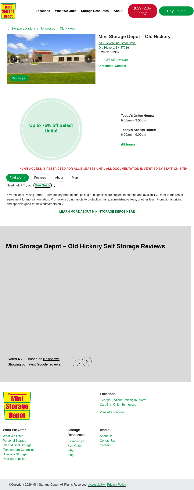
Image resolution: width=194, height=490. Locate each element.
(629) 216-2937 (142, 11)
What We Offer (66, 11)
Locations (43, 11)
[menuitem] (44, 11)
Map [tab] (75, 177)
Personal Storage (14, 440)
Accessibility (96, 484)
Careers (105, 445)
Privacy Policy (116, 484)
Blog (70, 454)
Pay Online (174, 11)
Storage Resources (95, 11)
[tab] (17, 177)
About (118, 11)
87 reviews (51, 359)
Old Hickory (68, 28)
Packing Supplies (14, 458)
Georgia (105, 400)
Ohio (116, 404)
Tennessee (47, 28)
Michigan (131, 400)
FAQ (70, 450)
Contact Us (107, 440)
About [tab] (59, 177)
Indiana (118, 400)
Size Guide (42, 185)
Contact (120, 65)
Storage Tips (75, 441)
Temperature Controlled (18, 449)
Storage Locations (23, 28)
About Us (106, 436)
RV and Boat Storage (17, 445)
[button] (13, 59)
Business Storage (15, 454)
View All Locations (112, 412)
